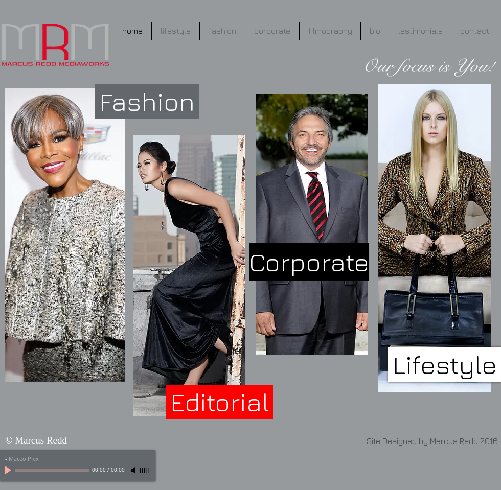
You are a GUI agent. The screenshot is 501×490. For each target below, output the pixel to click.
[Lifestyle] (444, 364)
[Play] (9, 470)
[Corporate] (309, 262)
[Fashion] (147, 101)
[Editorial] (219, 402)
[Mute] (134, 470)
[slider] (145, 470)
